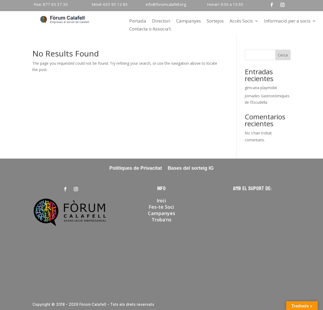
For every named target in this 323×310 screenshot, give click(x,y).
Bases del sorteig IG (191, 168)
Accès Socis (241, 21)
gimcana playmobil (261, 87)
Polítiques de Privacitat (135, 168)
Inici (161, 200)
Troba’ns (161, 219)
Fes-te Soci (161, 207)
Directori (161, 21)
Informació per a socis (287, 21)
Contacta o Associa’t (150, 29)
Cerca (283, 55)
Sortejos (215, 21)
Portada (137, 21)
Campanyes (188, 21)
